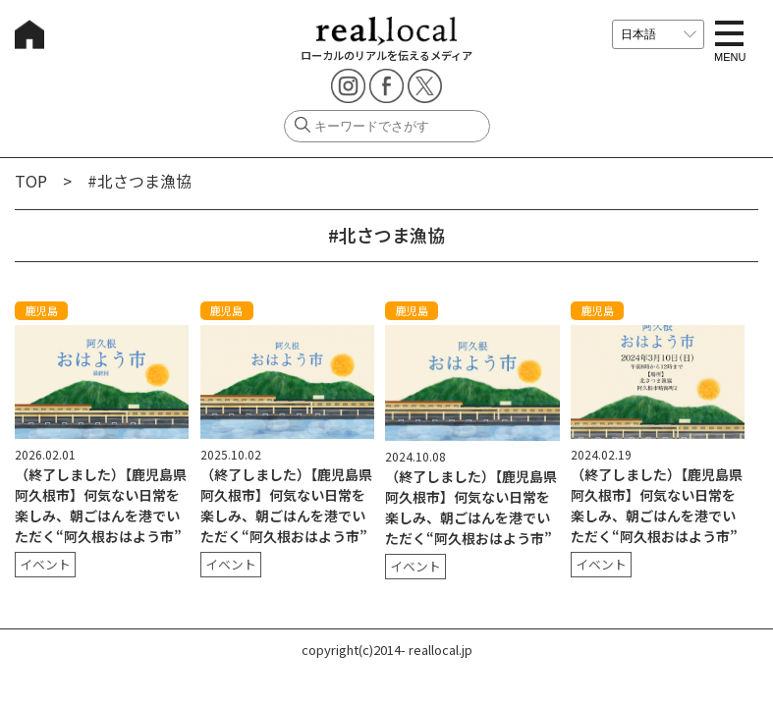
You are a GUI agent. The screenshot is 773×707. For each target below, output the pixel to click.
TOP (31, 180)
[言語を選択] (658, 34)
